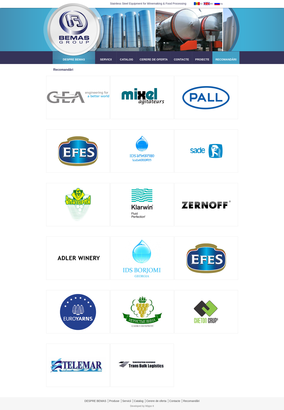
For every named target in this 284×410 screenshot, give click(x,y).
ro (201, 3)
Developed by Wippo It (142, 406)
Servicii (126, 401)
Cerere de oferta (156, 401)
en (211, 3)
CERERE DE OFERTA (154, 59)
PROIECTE (202, 59)
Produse (114, 401)
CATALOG (126, 59)
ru (221, 3)
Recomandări (191, 401)
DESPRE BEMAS (74, 59)
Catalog (138, 401)
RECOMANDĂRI (225, 59)
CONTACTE (181, 59)
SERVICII (106, 59)
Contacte (174, 401)
